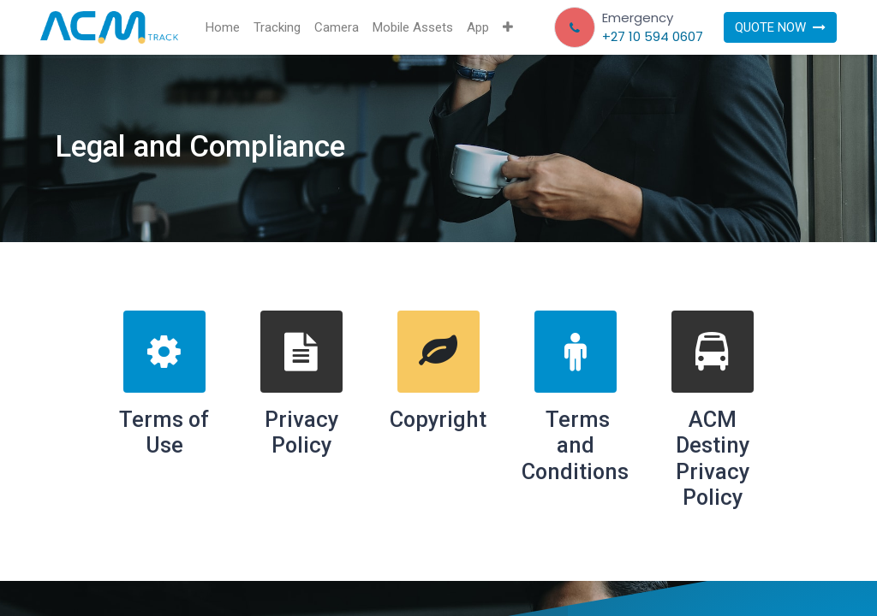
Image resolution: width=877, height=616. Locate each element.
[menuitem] (223, 27)
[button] (508, 27)
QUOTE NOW (780, 27)
